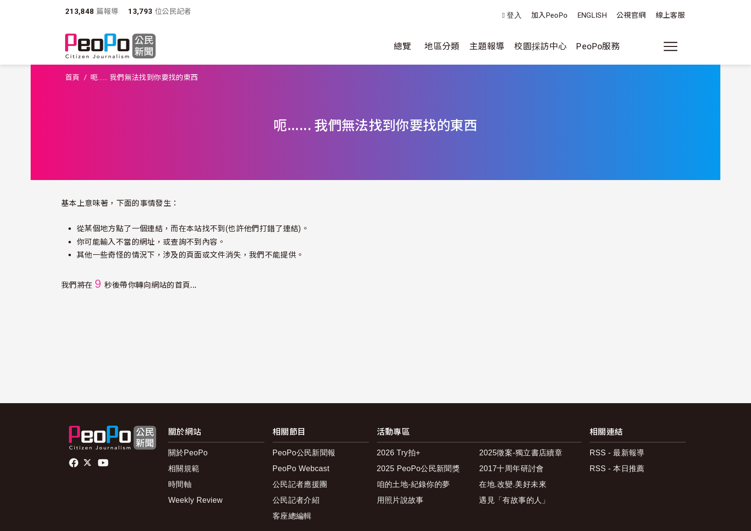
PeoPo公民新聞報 (304, 453)
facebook (74, 463)
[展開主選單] (670, 46)
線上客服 (670, 15)
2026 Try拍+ (399, 453)
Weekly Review (195, 500)
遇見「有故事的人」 (514, 500)
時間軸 (180, 484)
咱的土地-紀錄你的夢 (413, 484)
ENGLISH (592, 15)
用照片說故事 (400, 500)
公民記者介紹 (296, 500)
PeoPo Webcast (301, 468)
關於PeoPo (188, 453)
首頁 (72, 77)
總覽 (402, 46)
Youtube (104, 463)
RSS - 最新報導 (617, 453)
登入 (514, 15)
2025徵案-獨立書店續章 (520, 453)
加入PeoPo (549, 15)
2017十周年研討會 (511, 468)
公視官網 (631, 15)
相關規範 (183, 468)
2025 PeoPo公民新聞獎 (418, 468)
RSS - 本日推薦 (617, 468)
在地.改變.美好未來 (512, 484)
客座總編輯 (292, 516)
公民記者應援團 (300, 484)
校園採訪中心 (540, 46)
